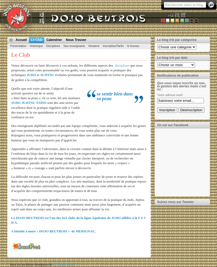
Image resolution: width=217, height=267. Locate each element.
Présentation (18, 45)
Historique (36, 45)
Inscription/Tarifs (113, 45)
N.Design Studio (64, 264)
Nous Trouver (76, 40)
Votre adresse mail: (170, 95)
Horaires (93, 45)
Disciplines (53, 45)
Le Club (36, 40)
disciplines (122, 65)
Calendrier (54, 40)
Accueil (21, 40)
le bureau (133, 45)
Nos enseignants (74, 45)
